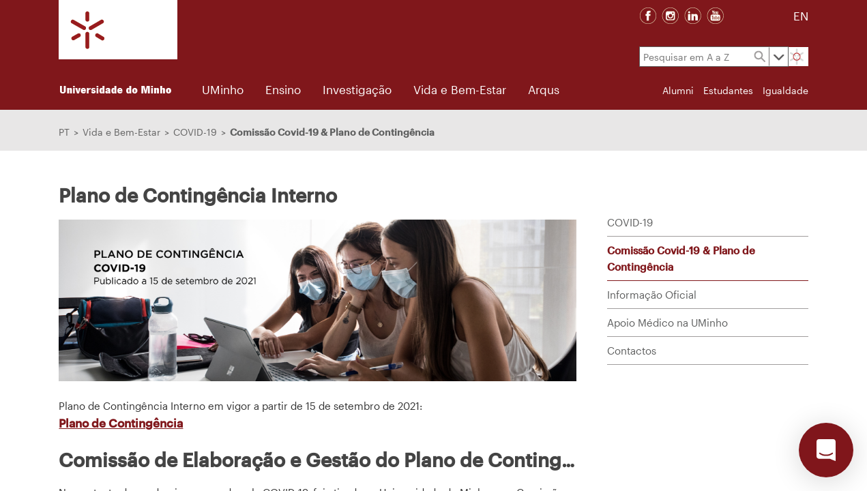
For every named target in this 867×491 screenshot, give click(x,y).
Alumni (678, 90)
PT (64, 132)
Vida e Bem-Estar (121, 132)
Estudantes (728, 90)
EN (800, 16)
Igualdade (785, 90)
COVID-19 (195, 132)
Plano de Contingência (121, 423)
